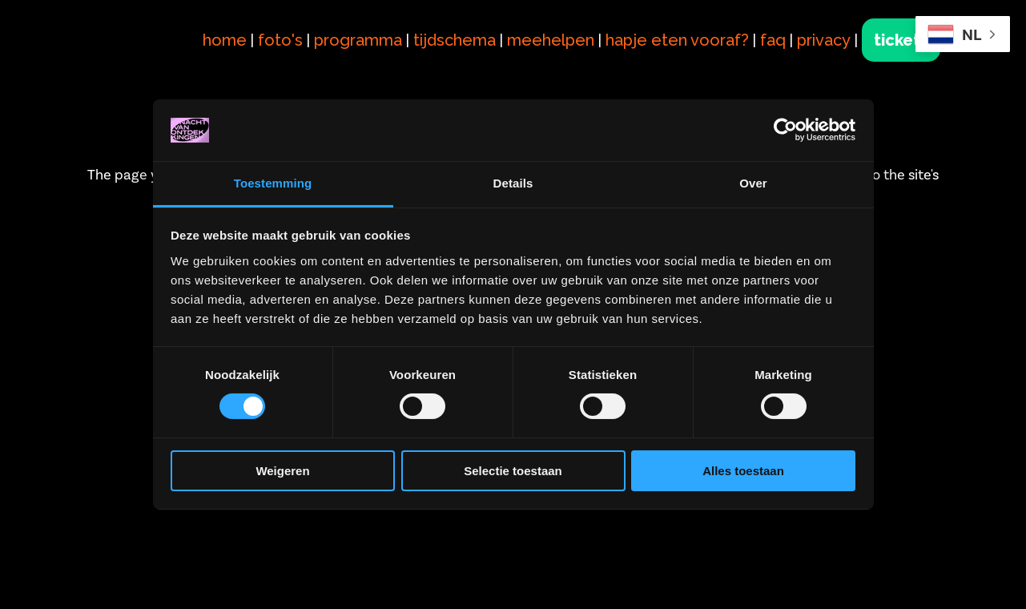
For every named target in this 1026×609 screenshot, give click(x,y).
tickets (901, 40)
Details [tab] (513, 183)
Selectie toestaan (513, 471)
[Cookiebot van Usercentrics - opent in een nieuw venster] (785, 130)
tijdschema (454, 40)
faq (773, 40)
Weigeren (282, 471)
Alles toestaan (743, 471)
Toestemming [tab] (273, 183)
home (225, 40)
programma (358, 40)
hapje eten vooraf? (677, 40)
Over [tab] (753, 183)
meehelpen (550, 40)
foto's (280, 40)
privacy (824, 40)
